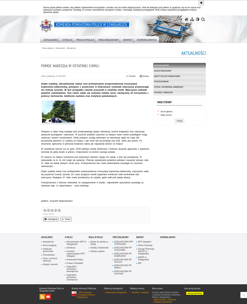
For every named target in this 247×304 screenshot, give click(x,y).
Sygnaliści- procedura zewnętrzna (72, 277)
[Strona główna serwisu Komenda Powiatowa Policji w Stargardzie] (186, 19)
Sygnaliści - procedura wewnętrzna (72, 269)
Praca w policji (96, 237)
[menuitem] (50, 39)
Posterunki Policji (75, 260)
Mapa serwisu (166, 115)
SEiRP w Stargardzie (143, 258)
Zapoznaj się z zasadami (165, 299)
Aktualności (60, 48)
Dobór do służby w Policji (99, 243)
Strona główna (48, 48)
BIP (139, 263)
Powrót (131, 76)
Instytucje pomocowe (167, 76)
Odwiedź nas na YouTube (48, 296)
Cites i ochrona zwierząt (168, 87)
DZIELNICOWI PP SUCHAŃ (123, 272)
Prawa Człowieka (75, 263)
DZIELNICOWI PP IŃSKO (123, 266)
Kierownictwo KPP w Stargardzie (76, 243)
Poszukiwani (161, 81)
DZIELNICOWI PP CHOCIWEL (123, 249)
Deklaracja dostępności (116, 292)
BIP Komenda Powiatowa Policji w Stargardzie (86, 294)
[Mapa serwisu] (192, 19)
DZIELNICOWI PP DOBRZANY (123, 255)
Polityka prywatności (163, 302)
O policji (69, 237)
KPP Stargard (144, 242)
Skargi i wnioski (163, 92)
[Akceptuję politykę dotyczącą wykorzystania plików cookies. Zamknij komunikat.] (201, 2)
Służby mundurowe (99, 248)
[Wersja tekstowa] (197, 19)
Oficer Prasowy (145, 245)
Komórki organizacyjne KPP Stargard (76, 253)
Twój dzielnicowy (120, 237)
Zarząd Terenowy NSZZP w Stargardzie (146, 251)
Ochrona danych (167, 237)
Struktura (71, 248)
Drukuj (144, 76)
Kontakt (140, 237)
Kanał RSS (42, 296)
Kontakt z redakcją (140, 292)
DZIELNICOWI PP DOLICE (123, 261)
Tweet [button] (66, 219)
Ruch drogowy (163, 71)
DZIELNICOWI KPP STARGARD (123, 243)
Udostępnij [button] (51, 219)
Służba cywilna (97, 251)
